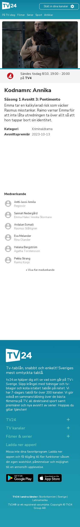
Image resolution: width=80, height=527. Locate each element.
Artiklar (48, 15)
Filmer (21, 15)
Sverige (62, 496)
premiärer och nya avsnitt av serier (31, 405)
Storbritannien (47, 496)
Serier (30, 15)
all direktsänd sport (43, 401)
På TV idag (8, 15)
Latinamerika (40, 500)
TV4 (28, 78)
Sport (38, 15)
